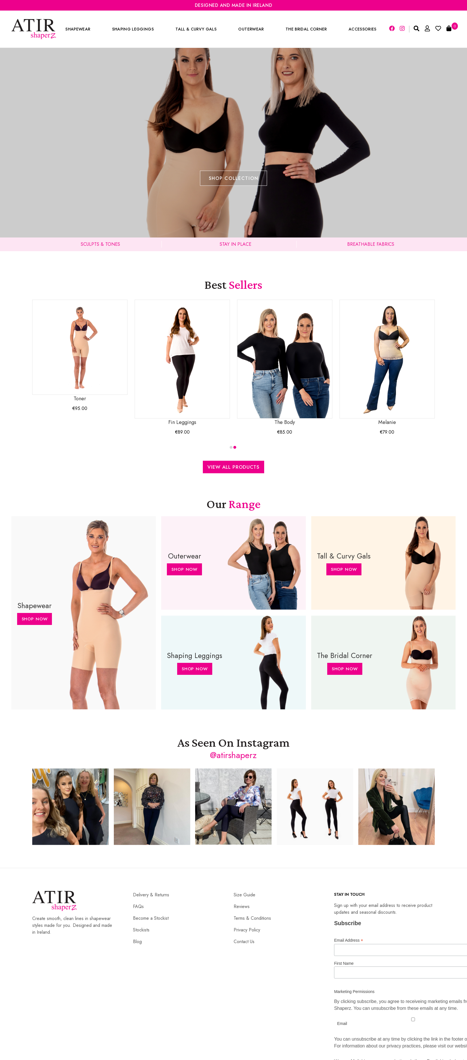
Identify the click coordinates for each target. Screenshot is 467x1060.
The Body (284, 363)
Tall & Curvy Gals (196, 29)
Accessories (363, 29)
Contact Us (244, 941)
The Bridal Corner (306, 29)
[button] (231, 447)
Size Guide (244, 895)
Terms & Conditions (252, 918)
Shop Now (34, 619)
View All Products (233, 467)
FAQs (138, 906)
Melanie (387, 363)
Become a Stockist (151, 918)
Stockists (141, 930)
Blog (137, 941)
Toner (80, 351)
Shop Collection (233, 178)
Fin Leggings (182, 363)
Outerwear (251, 29)
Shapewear (77, 29)
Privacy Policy (247, 930)
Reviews (242, 906)
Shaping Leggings (133, 29)
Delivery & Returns (151, 895)
